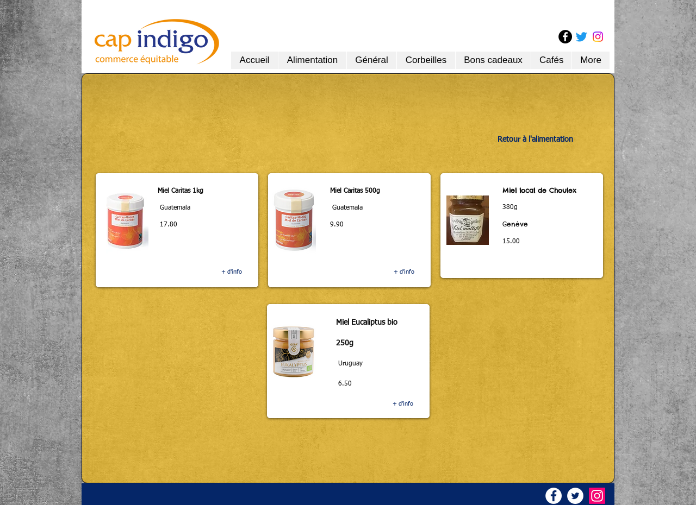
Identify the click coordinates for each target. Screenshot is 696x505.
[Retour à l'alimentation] (535, 140)
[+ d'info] (231, 272)
